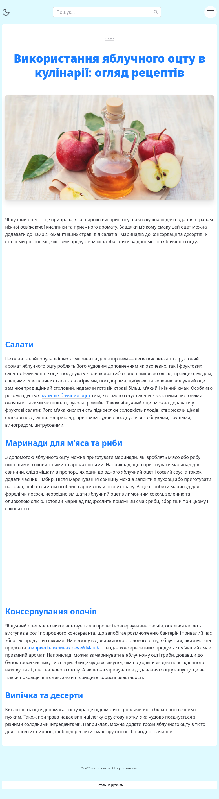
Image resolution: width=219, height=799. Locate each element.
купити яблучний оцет (66, 395)
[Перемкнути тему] (6, 12)
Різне (110, 38)
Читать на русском (109, 785)
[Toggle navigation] (210, 12)
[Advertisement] (109, 290)
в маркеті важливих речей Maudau (65, 648)
